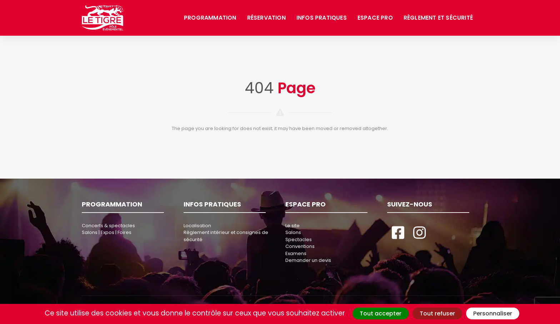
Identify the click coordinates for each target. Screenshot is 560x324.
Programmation (210, 18)
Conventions (300, 246)
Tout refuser (437, 313)
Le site (292, 225)
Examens (295, 253)
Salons (293, 232)
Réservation (266, 18)
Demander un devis (308, 260)
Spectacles (298, 239)
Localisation (197, 225)
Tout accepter (380, 313)
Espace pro (375, 18)
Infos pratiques (321, 18)
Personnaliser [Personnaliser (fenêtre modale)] (492, 313)
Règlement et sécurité (438, 18)
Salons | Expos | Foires (106, 232)
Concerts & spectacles (108, 225)
